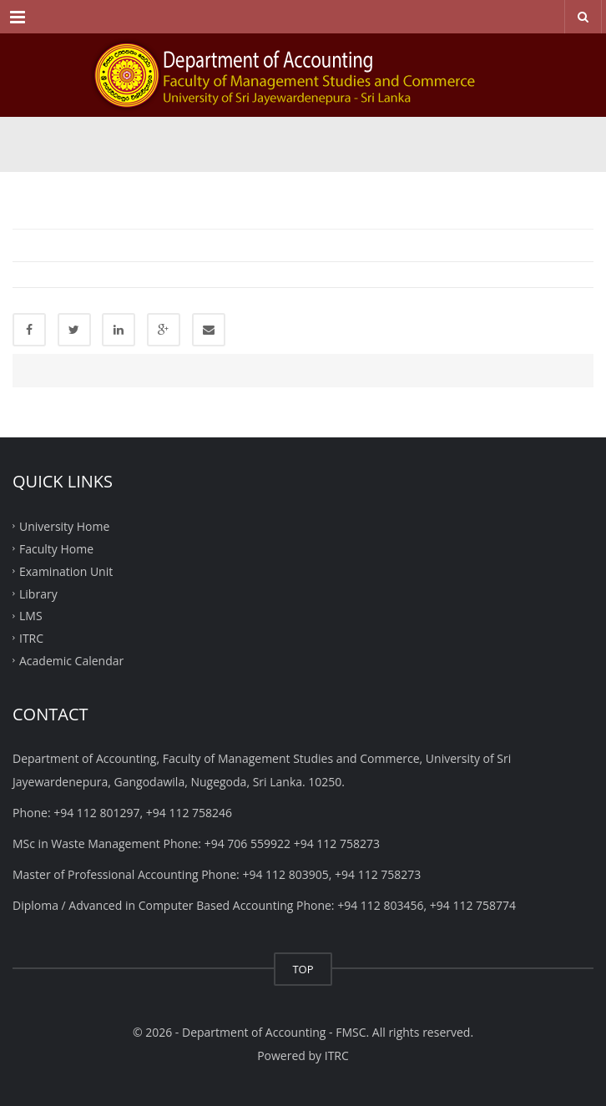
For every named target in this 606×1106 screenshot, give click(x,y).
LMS (31, 616)
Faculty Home (56, 549)
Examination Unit (66, 570)
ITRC (31, 638)
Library (38, 593)
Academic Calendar (71, 661)
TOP (302, 969)
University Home (64, 526)
